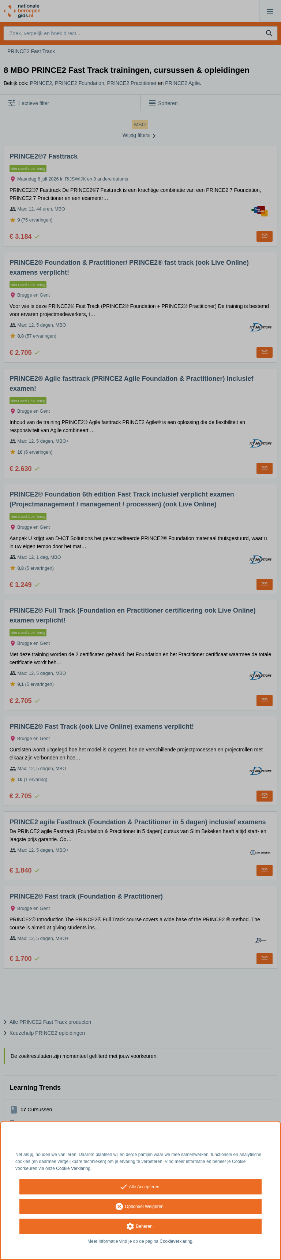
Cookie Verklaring (73, 1168)
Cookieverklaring (176, 1241)
